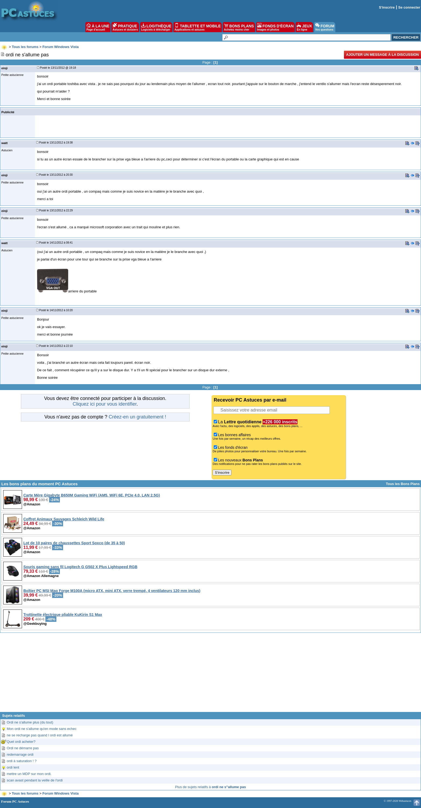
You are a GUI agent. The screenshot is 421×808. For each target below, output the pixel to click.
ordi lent (13, 767)
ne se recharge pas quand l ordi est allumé (40, 735)
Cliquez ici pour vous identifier (104, 404)
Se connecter (409, 7)
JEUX (304, 27)
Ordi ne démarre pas (23, 748)
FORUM (324, 27)
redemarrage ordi (20, 754)
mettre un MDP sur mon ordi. (29, 774)
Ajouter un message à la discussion (382, 55)
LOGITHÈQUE (156, 27)
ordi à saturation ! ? (22, 761)
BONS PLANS (239, 27)
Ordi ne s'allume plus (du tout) (30, 722)
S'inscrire (387, 7)
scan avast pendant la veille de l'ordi (35, 780)
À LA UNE (97, 27)
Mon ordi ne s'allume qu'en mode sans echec (42, 729)
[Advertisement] (210, 674)
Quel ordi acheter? (21, 742)
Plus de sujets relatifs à (210, 787)
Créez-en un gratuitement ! (137, 417)
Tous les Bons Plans (403, 484)
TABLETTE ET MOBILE (198, 27)
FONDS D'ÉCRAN (275, 27)
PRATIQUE (125, 27)
